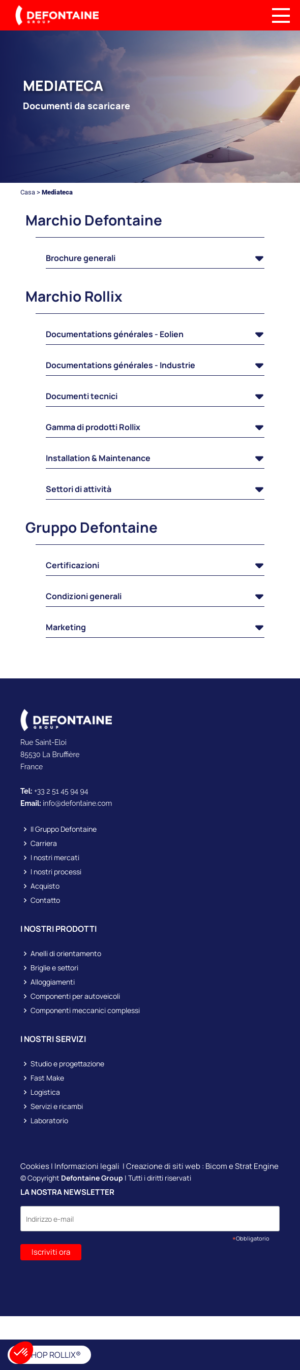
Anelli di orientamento (66, 953)
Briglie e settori (54, 967)
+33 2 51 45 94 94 (61, 791)
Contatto (45, 900)
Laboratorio (49, 1120)
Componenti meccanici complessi (85, 1010)
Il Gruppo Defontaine (64, 829)
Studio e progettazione (67, 1063)
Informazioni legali (86, 1166)
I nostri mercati (55, 857)
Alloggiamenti (53, 982)
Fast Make (47, 1078)
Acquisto (45, 886)
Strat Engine (257, 1166)
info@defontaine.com (77, 803)
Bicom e (220, 1166)
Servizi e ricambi (57, 1106)
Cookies (34, 1166)
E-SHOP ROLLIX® (49, 1354)
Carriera (44, 843)
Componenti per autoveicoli (75, 996)
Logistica (45, 1092)
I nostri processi (56, 871)
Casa (27, 192)
